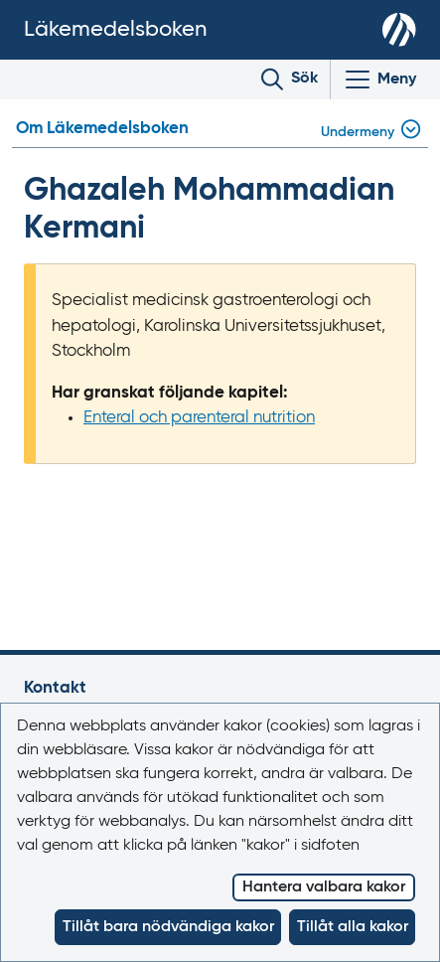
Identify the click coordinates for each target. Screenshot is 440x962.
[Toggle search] (289, 79)
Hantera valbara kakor (323, 887)
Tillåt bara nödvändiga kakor (168, 927)
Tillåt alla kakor (352, 927)
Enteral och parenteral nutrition (199, 417)
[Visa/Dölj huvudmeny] (379, 79)
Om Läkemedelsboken (102, 128)
